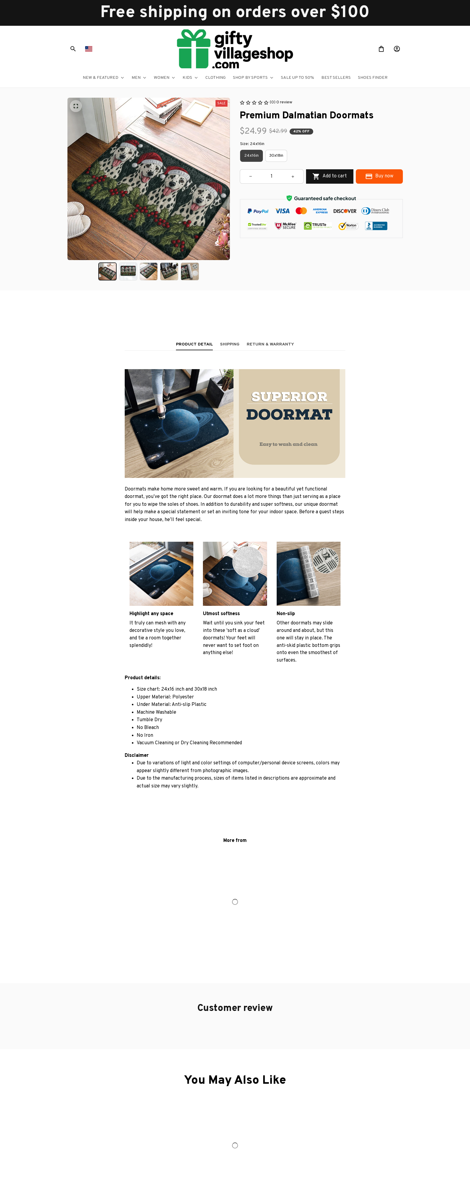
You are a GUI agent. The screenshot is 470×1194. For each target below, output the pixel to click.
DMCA (195, 1119)
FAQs (193, 1107)
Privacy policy (304, 1085)
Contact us (199, 1085)
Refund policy (304, 1130)
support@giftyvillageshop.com (114, 1130)
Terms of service (306, 1096)
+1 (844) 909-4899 (104, 1122)
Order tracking (202, 1096)
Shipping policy (304, 1107)
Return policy (303, 1119)
